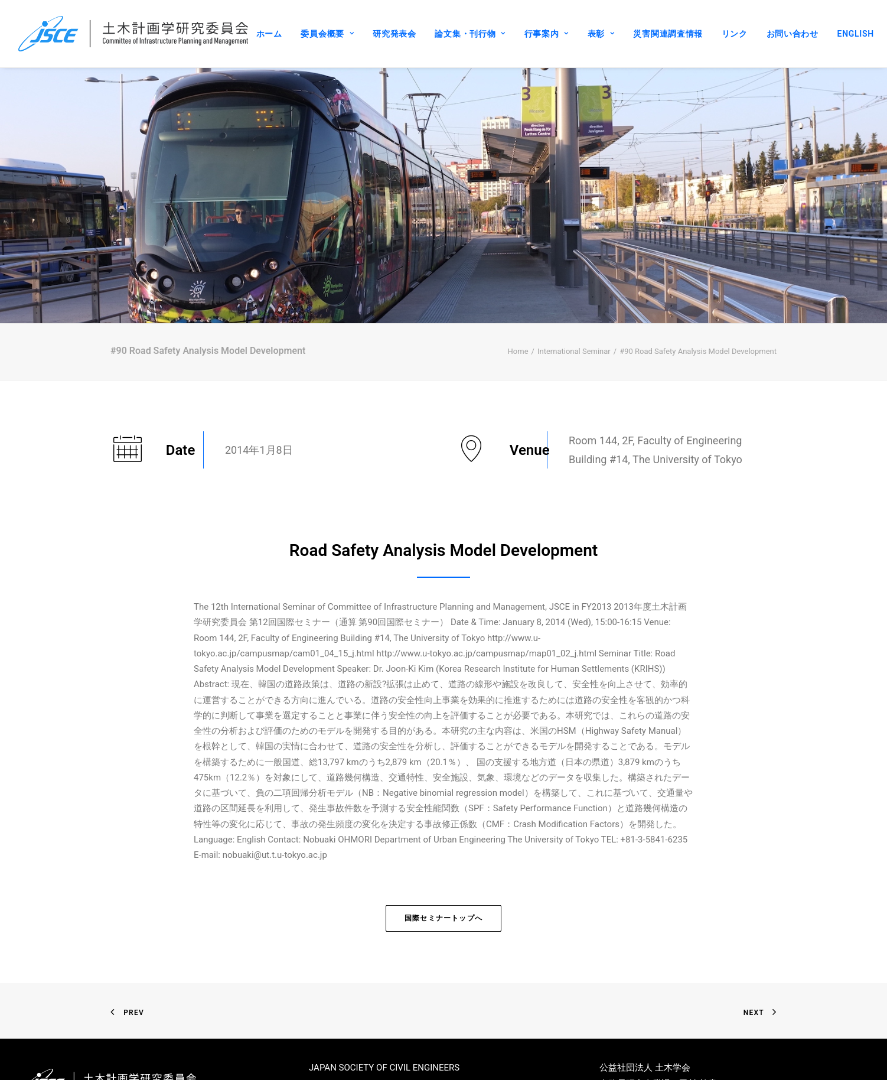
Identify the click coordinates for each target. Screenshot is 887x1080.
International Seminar (574, 309)
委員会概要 (327, 33)
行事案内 (546, 33)
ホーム (269, 33)
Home (518, 309)
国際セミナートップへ (443, 876)
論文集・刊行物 (470, 33)
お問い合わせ (792, 33)
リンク (735, 33)
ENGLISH (855, 33)
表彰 (601, 33)
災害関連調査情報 (668, 33)
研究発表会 (394, 33)
